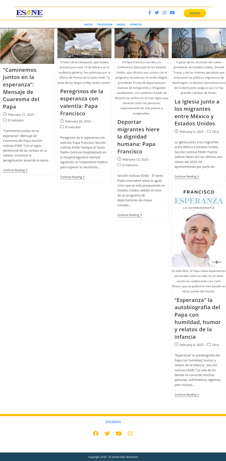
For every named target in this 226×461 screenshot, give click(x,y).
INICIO (88, 24)
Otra (215, 132)
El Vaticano (16, 120)
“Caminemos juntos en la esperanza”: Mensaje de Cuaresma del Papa (21, 88)
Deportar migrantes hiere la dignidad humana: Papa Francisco (138, 136)
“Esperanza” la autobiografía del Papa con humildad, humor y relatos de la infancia (197, 318)
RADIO (121, 24)
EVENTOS (136, 24)
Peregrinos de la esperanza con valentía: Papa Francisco (81, 102)
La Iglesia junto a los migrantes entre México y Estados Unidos (196, 112)
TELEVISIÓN (104, 24)
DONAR (195, 13)
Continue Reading (15, 170)
